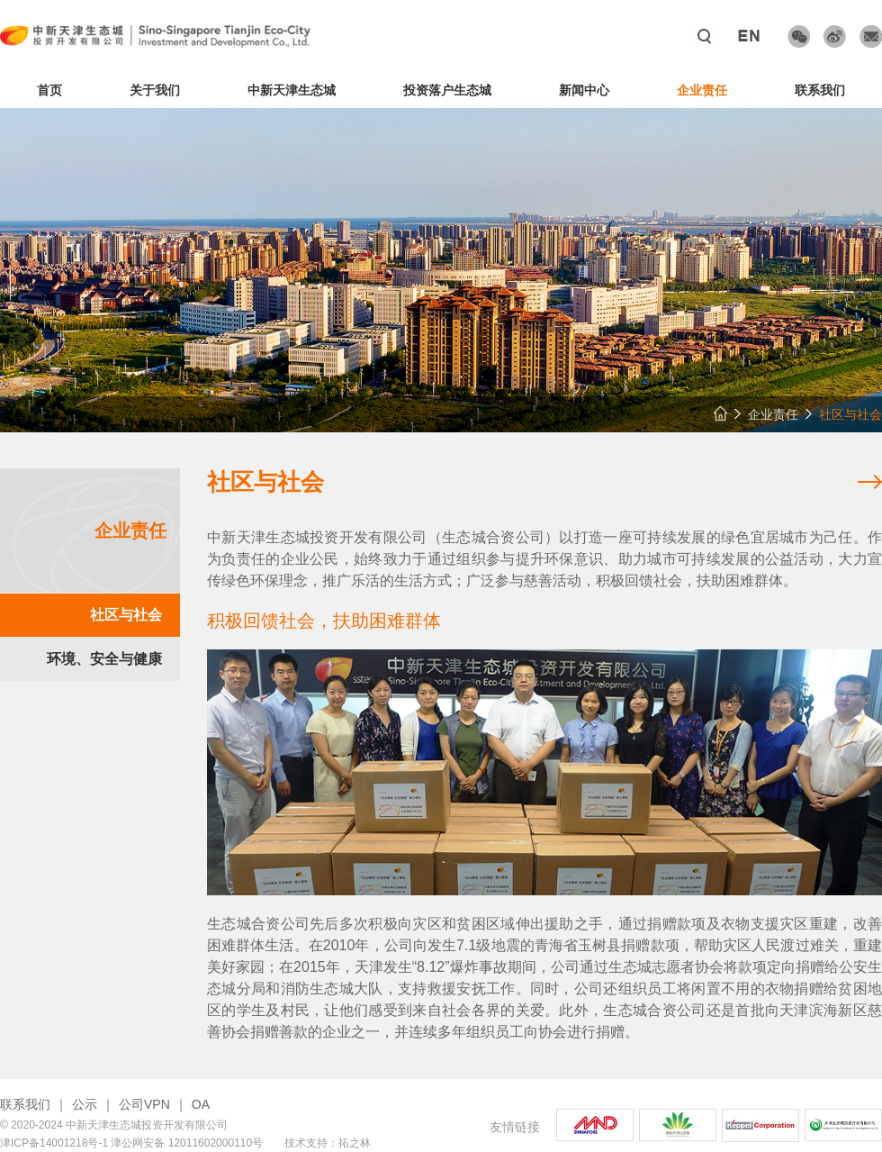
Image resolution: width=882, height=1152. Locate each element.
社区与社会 (126, 614)
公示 (84, 1104)
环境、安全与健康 (104, 659)
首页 (49, 90)
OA (201, 1104)
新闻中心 (584, 90)
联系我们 (820, 90)
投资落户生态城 (447, 90)
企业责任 (702, 90)
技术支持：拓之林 (327, 1143)
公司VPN (144, 1104)
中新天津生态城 (292, 90)
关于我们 (155, 90)
